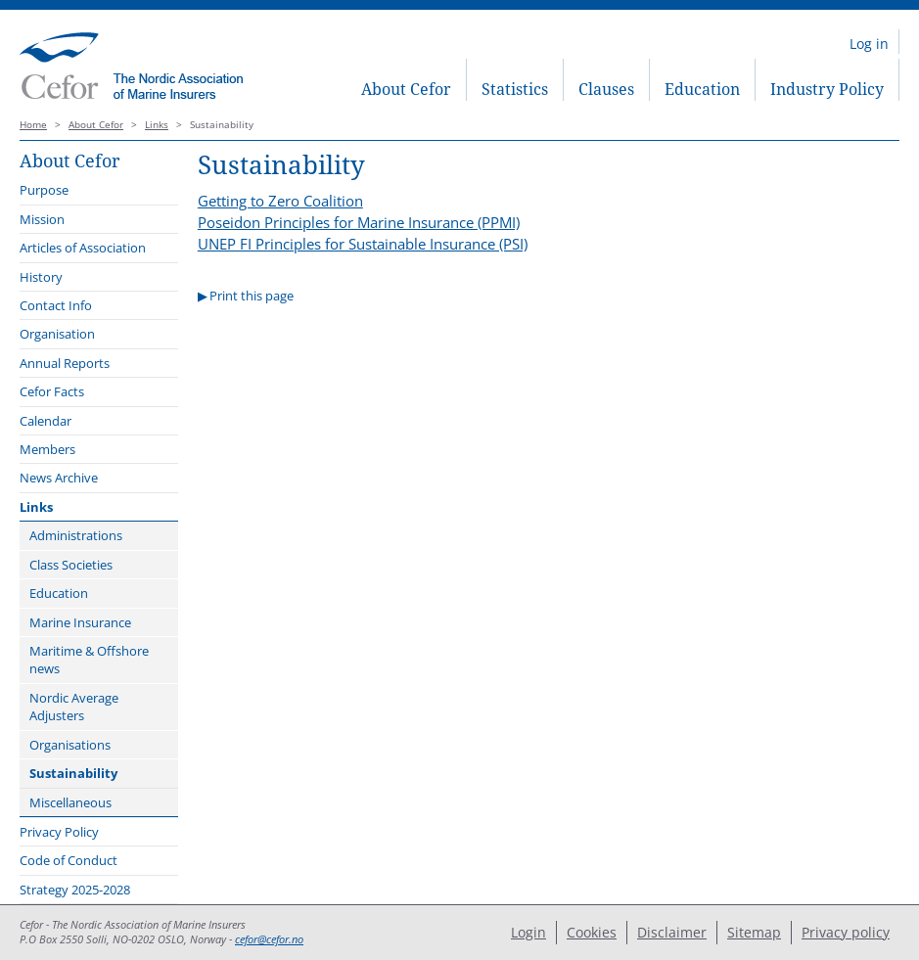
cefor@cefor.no (269, 939)
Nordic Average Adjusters (73, 706)
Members (47, 449)
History (41, 277)
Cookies (592, 932)
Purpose (44, 190)
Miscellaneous (70, 802)
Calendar (45, 421)
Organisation (57, 334)
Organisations (70, 745)
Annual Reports (65, 363)
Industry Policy (827, 89)
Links (156, 124)
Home (33, 124)
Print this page (251, 295)
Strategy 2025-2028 (75, 889)
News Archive (59, 477)
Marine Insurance (80, 622)
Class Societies (71, 564)
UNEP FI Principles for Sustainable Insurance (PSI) (363, 243)
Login (528, 932)
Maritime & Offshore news (89, 659)
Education (702, 89)
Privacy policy (846, 932)
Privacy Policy (59, 832)
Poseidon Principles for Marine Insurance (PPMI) (359, 222)
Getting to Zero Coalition (280, 200)
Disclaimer (672, 932)
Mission (42, 219)
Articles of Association (83, 247)
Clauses (606, 89)
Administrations (75, 535)
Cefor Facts (52, 391)
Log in (869, 43)
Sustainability (73, 773)
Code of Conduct (68, 860)
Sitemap (754, 932)
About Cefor (406, 89)
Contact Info (56, 305)
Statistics (515, 89)
